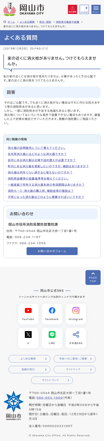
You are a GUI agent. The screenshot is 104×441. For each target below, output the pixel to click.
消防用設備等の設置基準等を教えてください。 (38, 178)
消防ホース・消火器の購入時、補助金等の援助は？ (41, 190)
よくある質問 (27, 22)
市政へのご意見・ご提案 (73, 359)
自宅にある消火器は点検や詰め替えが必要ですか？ (42, 160)
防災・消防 (45, 22)
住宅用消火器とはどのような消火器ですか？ (37, 154)
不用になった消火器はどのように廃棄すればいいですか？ (46, 197)
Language (84, 12)
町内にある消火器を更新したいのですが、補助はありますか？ (48, 166)
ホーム (11, 22)
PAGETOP (93, 280)
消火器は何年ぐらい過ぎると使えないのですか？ (40, 172)
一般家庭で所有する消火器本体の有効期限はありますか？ (46, 184)
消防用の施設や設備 (67, 22)
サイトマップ (73, 369)
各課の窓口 (28, 369)
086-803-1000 (50, 397)
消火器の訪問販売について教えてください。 (37, 148)
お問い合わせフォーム (52, 251)
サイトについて (50, 380)
